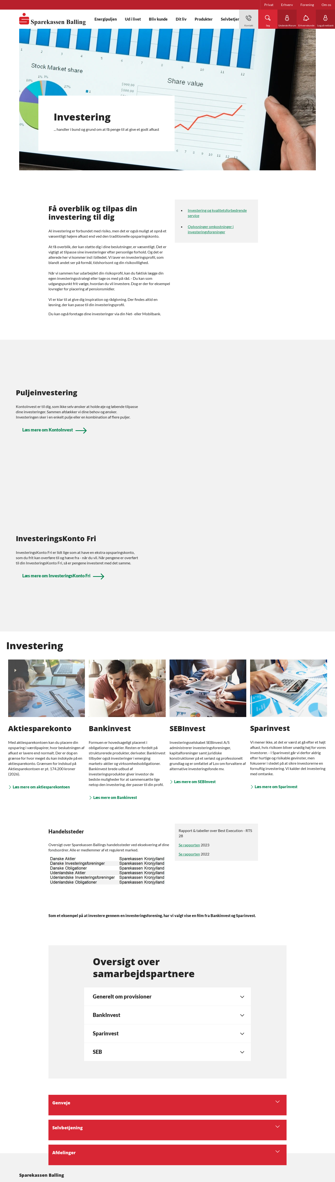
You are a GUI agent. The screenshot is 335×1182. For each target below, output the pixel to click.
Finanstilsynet (85, 1155)
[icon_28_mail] (27, 1088)
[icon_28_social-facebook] (44, 1088)
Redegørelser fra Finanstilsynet (42, 1129)
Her (104, 1129)
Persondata (27, 1112)
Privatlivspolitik (31, 1121)
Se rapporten (189, 702)
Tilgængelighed (30, 1138)
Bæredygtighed (30, 1103)
